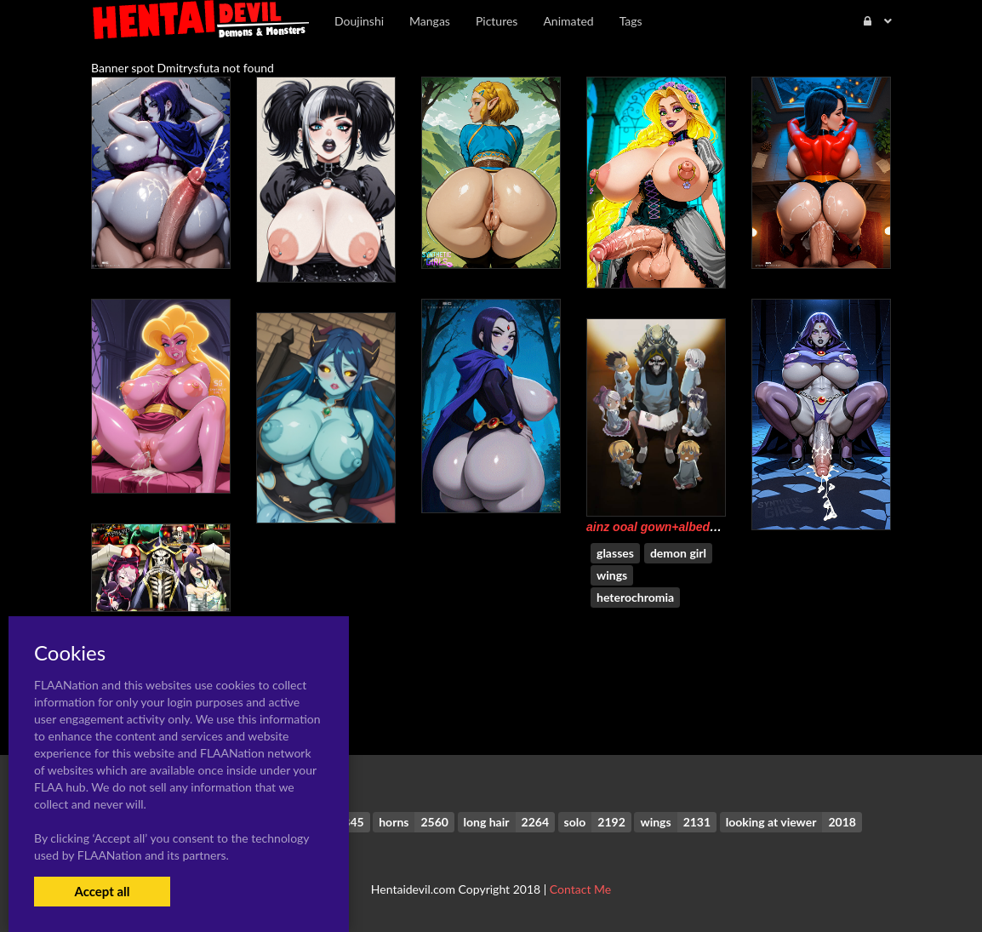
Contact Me (580, 889)
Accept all (101, 891)
